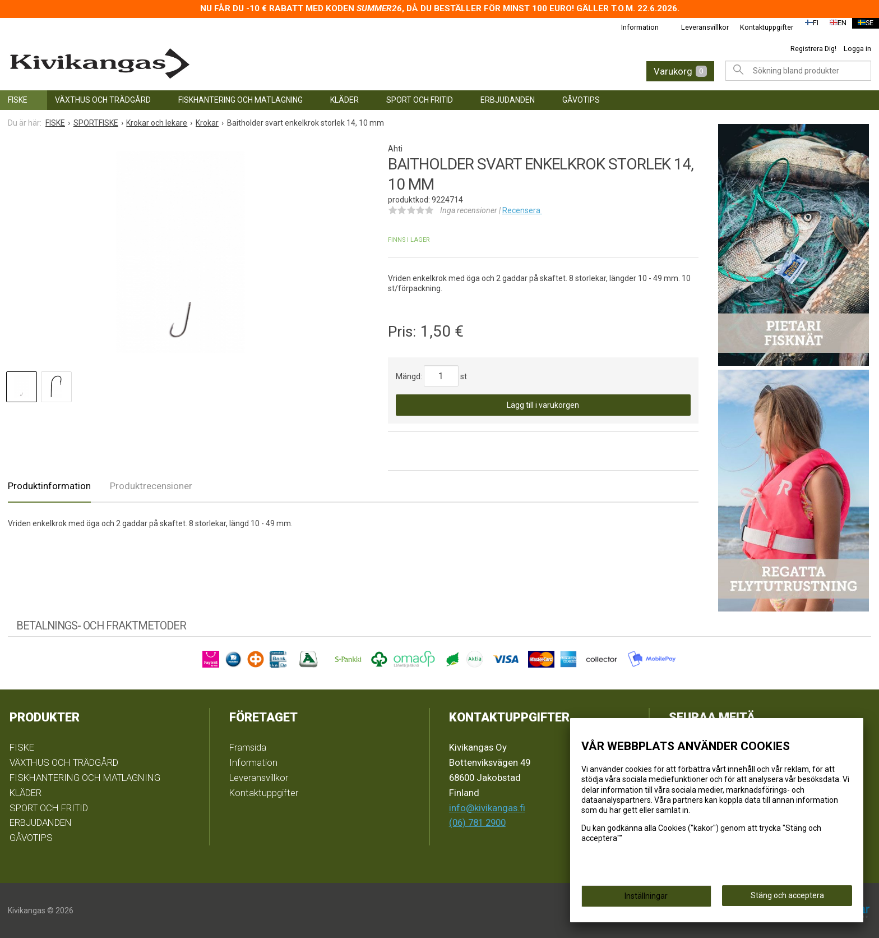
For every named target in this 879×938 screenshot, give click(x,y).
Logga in (857, 48)
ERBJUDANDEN (507, 99)
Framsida (247, 747)
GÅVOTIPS (581, 99)
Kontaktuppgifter (759, 27)
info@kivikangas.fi (487, 807)
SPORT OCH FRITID (419, 99)
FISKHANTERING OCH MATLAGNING (240, 99)
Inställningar (646, 899)
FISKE (17, 99)
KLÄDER (344, 99)
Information (632, 27)
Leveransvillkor (697, 27)
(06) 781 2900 (477, 822)
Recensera (522, 210)
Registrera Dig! (813, 48)
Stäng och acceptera (787, 899)
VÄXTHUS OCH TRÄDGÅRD (103, 99)
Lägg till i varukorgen (543, 405)
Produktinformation (49, 485)
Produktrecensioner (151, 485)
